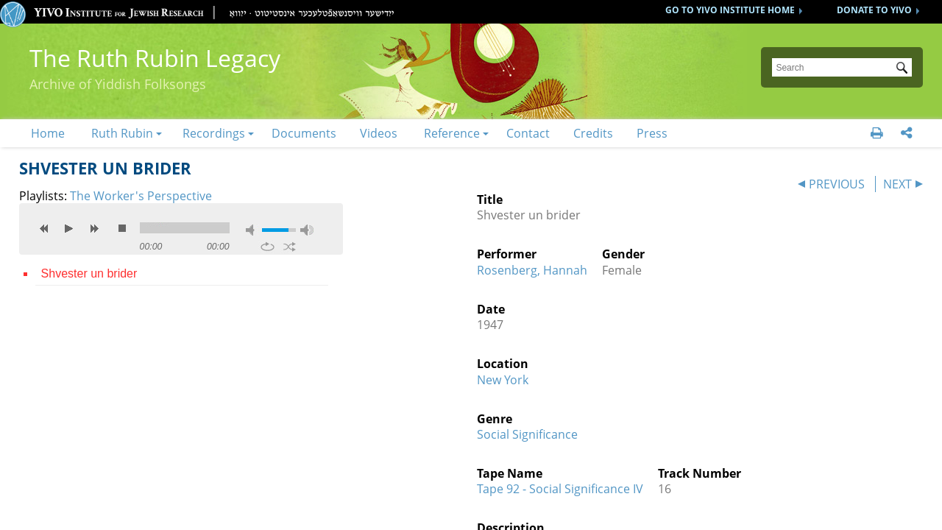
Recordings (214, 133)
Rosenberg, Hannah (532, 270)
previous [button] (44, 228)
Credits (593, 133)
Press (652, 133)
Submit (904, 69)
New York (502, 380)
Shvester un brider (89, 273)
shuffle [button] (289, 246)
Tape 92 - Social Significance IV (560, 489)
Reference (452, 133)
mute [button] (252, 230)
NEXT (897, 184)
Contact (528, 133)
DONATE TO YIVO (874, 10)
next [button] (94, 228)
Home (48, 133)
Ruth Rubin (122, 133)
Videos (378, 133)
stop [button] (122, 228)
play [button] (69, 228)
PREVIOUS (837, 184)
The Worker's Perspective (141, 196)
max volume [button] (307, 230)
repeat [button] (267, 246)
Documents (304, 133)
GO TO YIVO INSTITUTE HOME (730, 10)
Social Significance (527, 434)
